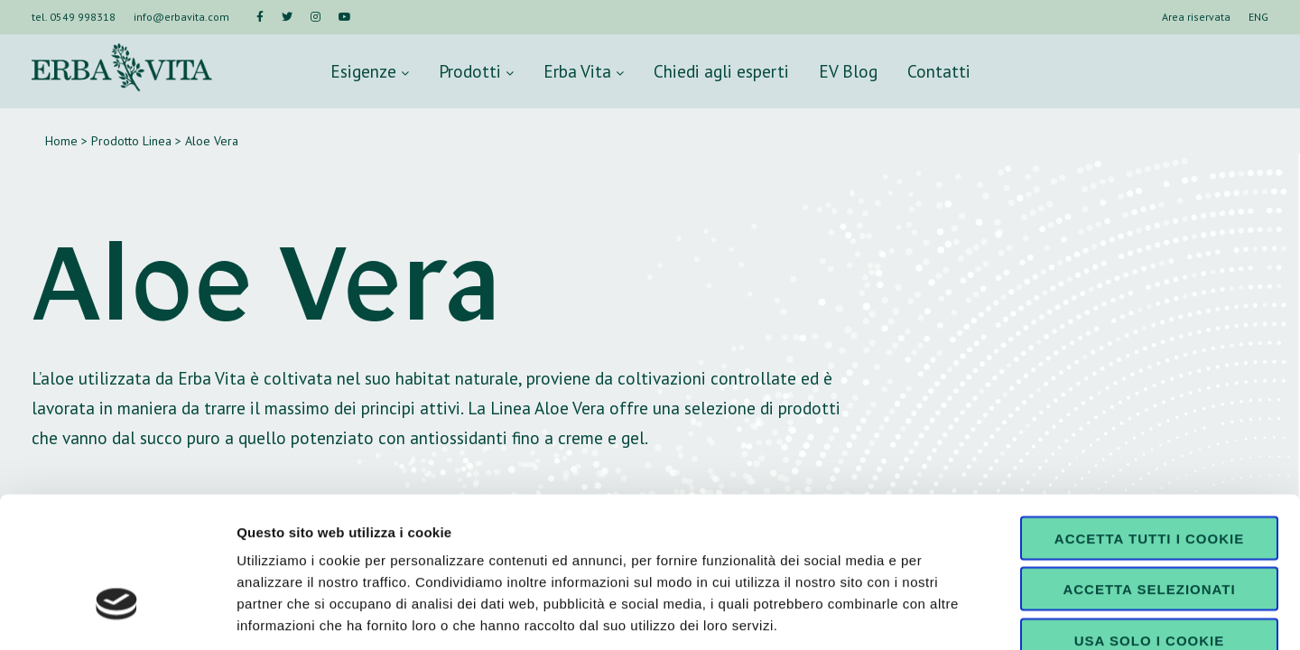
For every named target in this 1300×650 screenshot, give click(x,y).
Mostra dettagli (949, 614)
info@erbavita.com (181, 16)
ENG (1258, 16)
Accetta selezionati (1149, 471)
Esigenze (369, 71)
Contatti (938, 71)
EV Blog (848, 71)
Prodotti (476, 71)
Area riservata (1196, 16)
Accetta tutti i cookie (1149, 420)
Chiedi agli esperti (721, 71)
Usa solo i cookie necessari (1149, 529)
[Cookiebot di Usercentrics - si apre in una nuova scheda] (117, 614)
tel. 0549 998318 (74, 16)
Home (61, 141)
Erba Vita (583, 71)
